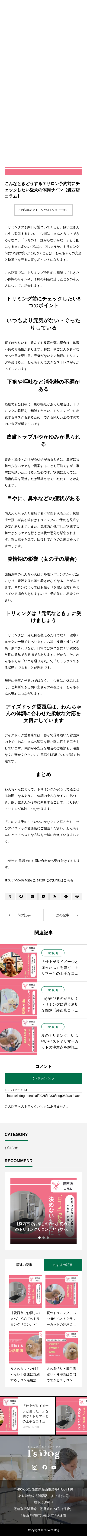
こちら (68, 880)
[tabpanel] (43, 1211)
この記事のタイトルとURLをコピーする (43, 210)
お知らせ (52, 953)
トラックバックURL (16, 1090)
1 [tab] (39, 1237)
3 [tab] (48, 1237)
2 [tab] (43, 1237)
